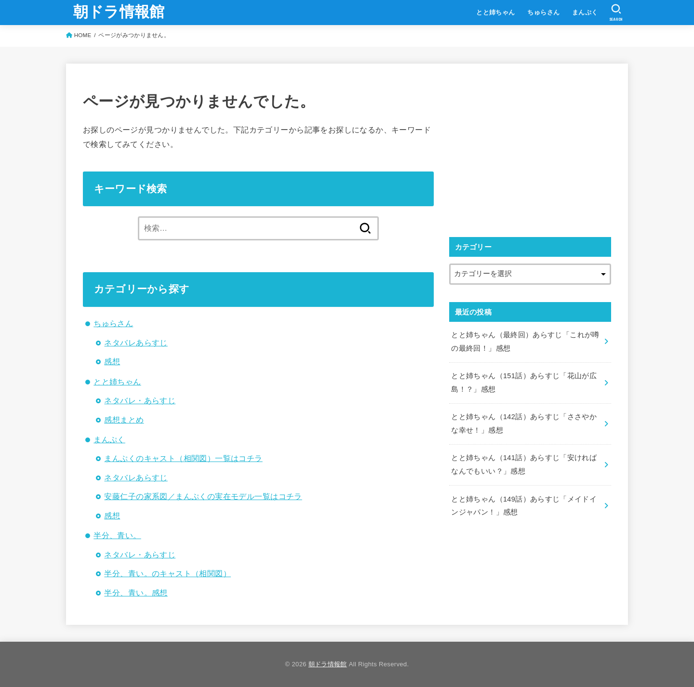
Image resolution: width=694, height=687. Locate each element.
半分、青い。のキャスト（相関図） (167, 573)
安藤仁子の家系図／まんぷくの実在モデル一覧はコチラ (203, 496)
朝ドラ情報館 (119, 11)
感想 (112, 361)
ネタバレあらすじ (135, 342)
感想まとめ (124, 419)
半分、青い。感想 (135, 592)
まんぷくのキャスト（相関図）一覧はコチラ (183, 458)
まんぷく (585, 12)
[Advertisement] (530, 147)
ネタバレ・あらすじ (139, 400)
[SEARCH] (616, 12)
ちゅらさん (543, 12)
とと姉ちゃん (495, 12)
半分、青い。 (117, 535)
